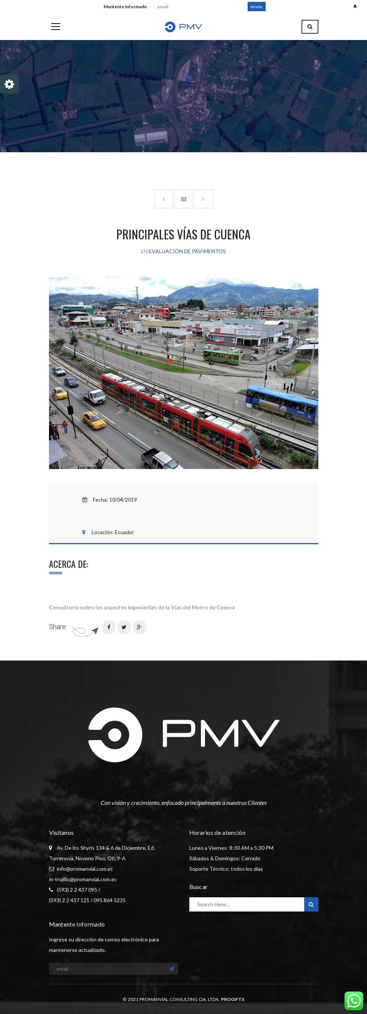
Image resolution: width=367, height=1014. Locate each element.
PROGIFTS (232, 999)
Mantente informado (127, 6)
